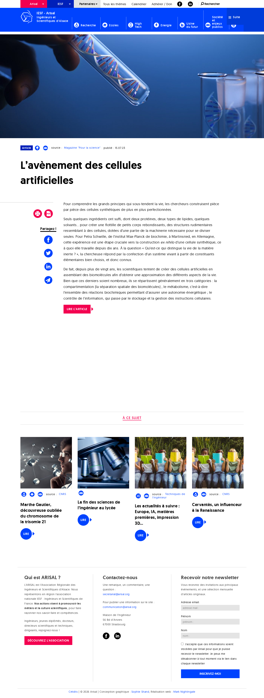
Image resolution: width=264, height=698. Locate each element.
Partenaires (87, 4)
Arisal (34, 4)
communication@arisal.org (120, 607)
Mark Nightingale (184, 691)
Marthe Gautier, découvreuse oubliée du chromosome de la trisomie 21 (41, 513)
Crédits (73, 691)
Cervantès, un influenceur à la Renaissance (217, 507)
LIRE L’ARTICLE (77, 309)
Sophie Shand (140, 691)
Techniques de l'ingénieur (168, 495)
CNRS (62, 494)
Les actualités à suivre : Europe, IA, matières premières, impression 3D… (157, 514)
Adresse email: (190, 602)
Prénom (186, 616)
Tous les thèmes (114, 4)
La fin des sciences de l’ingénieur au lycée (99, 505)
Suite (234, 17)
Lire (26, 534)
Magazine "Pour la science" (82, 147)
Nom (184, 630)
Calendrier (139, 4)
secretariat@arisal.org (116, 594)
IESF (60, 4)
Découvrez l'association (48, 640)
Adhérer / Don (162, 4)
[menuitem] (33, 4)
